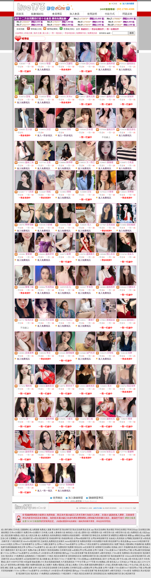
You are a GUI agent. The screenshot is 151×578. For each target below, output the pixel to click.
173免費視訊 (19, 556)
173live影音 (116, 553)
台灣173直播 (97, 550)
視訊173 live (59, 559)
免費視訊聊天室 (89, 556)
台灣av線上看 (113, 559)
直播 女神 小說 (34, 568)
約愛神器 (58, 553)
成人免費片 (47, 565)
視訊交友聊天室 (61, 556)
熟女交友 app (88, 529)
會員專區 (57, 14)
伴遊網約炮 (139, 544)
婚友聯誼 (5, 532)
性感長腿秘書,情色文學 (15, 547)
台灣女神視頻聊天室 (99, 538)
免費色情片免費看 (66, 547)
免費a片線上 (123, 565)
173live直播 (108, 550)
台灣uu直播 (87, 550)
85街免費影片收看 (100, 541)
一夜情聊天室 (86, 535)
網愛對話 (115, 535)
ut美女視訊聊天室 (40, 538)
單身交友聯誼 (121, 529)
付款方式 (110, 14)
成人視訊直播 (7, 535)
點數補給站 (37, 14)
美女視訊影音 (136, 553)
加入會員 (74, 14)
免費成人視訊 (19, 535)
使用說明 (92, 14)
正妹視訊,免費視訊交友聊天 (52, 541)
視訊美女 (9, 556)
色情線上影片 (117, 547)
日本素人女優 (47, 532)
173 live (6, 553)
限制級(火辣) (36, 29)
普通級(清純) (69, 29)
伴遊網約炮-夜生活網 (133, 547)
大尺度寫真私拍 (67, 562)
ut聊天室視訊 (105, 553)
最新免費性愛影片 (97, 565)
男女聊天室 (57, 529)
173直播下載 (70, 559)
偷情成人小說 (72, 532)
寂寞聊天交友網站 (103, 547)
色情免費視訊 (56, 535)
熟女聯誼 (110, 529)
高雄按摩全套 (67, 538)
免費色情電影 (86, 541)
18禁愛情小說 (96, 532)
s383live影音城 (76, 501)
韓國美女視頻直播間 (71, 535)
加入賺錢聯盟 (75, 497)
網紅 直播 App (11, 568)
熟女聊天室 (67, 529)
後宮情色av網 (13, 565)
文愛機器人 (14, 538)
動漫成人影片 (101, 559)
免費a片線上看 (34, 550)
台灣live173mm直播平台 (67, 544)
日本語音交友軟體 (49, 568)
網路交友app (140, 535)
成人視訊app (144, 532)
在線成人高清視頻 (116, 538)
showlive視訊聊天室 (31, 541)
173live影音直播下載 (78, 553)
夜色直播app (126, 541)
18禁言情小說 (108, 532)
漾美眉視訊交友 (75, 556)
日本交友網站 (63, 568)
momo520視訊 (6, 544)
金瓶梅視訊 (30, 556)
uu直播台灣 (77, 550)
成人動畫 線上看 (46, 559)
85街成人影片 (137, 559)
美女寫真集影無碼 (52, 562)
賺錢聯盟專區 (96, 497)
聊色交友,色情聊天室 (101, 535)
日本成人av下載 (126, 562)
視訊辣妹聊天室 (117, 556)
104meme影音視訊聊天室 (135, 556)
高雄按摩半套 (55, 538)
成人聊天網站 (7, 529)
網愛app (131, 535)
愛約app (65, 553)
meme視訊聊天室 (72, 541)
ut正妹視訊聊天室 (31, 559)
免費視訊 (126, 553)
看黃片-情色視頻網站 (50, 550)
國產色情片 (10, 550)
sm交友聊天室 (89, 547)
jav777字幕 (90, 562)
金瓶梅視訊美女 (107, 544)
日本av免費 (84, 565)
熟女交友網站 (100, 529)
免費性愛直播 (36, 565)
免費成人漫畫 (45, 529)
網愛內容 (123, 535)
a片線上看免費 (111, 565)
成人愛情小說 (84, 532)
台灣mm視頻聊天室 (82, 538)
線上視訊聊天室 (26, 538)
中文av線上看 (125, 559)
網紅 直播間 (23, 568)
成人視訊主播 (31, 535)
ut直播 (92, 559)
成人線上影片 (52, 547)
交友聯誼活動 (144, 529)
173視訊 (49, 556)
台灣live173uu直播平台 (35, 547)
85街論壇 (27, 562)
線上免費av (73, 565)
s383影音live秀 (47, 553)
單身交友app (132, 529)
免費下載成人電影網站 (124, 544)
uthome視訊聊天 (16, 559)
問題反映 (127, 14)
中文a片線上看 (135, 565)
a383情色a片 (35, 553)
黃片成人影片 (21, 550)
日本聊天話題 (65, 550)
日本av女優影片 (16, 532)
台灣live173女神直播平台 (23, 544)
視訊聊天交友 (24, 573)
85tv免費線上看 (102, 562)
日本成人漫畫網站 (21, 529)
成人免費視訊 (133, 532)
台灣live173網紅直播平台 (45, 544)
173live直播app (82, 559)
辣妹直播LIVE (38, 562)
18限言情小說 (121, 532)
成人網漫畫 (34, 529)
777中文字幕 (80, 562)
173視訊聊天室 (16, 541)
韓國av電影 (25, 565)
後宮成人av (114, 562)
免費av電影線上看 (60, 565)
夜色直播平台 (114, 541)
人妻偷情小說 (59, 532)
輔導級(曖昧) (52, 29)
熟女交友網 (77, 529)
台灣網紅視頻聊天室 (134, 538)
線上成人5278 (140, 562)
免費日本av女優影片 (32, 532)
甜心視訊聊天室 (103, 556)
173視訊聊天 (40, 556)
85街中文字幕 (17, 562)
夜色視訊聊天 (93, 553)
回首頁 (20, 14)
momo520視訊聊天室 (141, 541)
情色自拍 (78, 547)
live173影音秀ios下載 (123, 550)
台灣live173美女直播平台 (89, 544)
